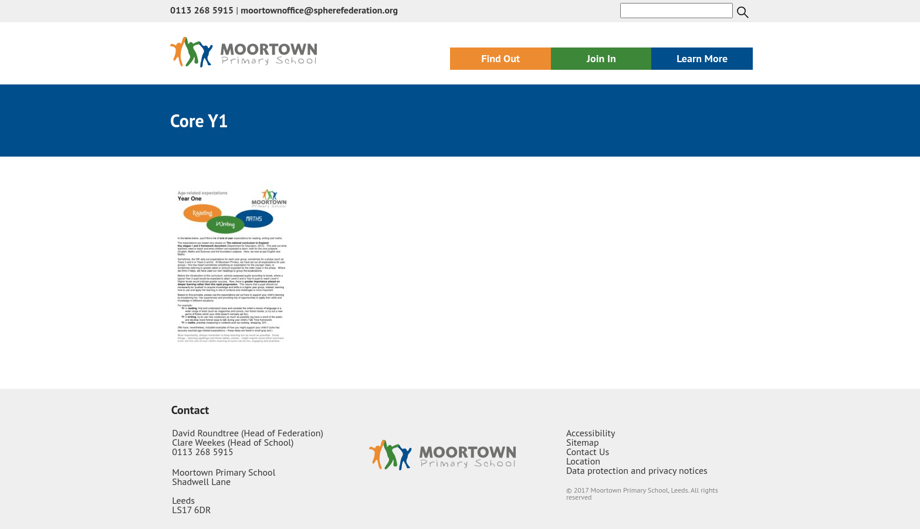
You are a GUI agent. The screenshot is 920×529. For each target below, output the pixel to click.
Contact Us (587, 451)
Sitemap (582, 442)
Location (583, 461)
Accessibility (590, 433)
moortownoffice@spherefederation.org (319, 10)
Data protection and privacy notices (637, 470)
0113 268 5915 (202, 10)
